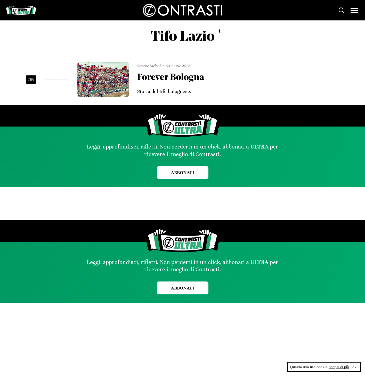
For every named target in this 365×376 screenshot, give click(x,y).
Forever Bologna (171, 77)
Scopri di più (339, 367)
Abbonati (182, 172)
